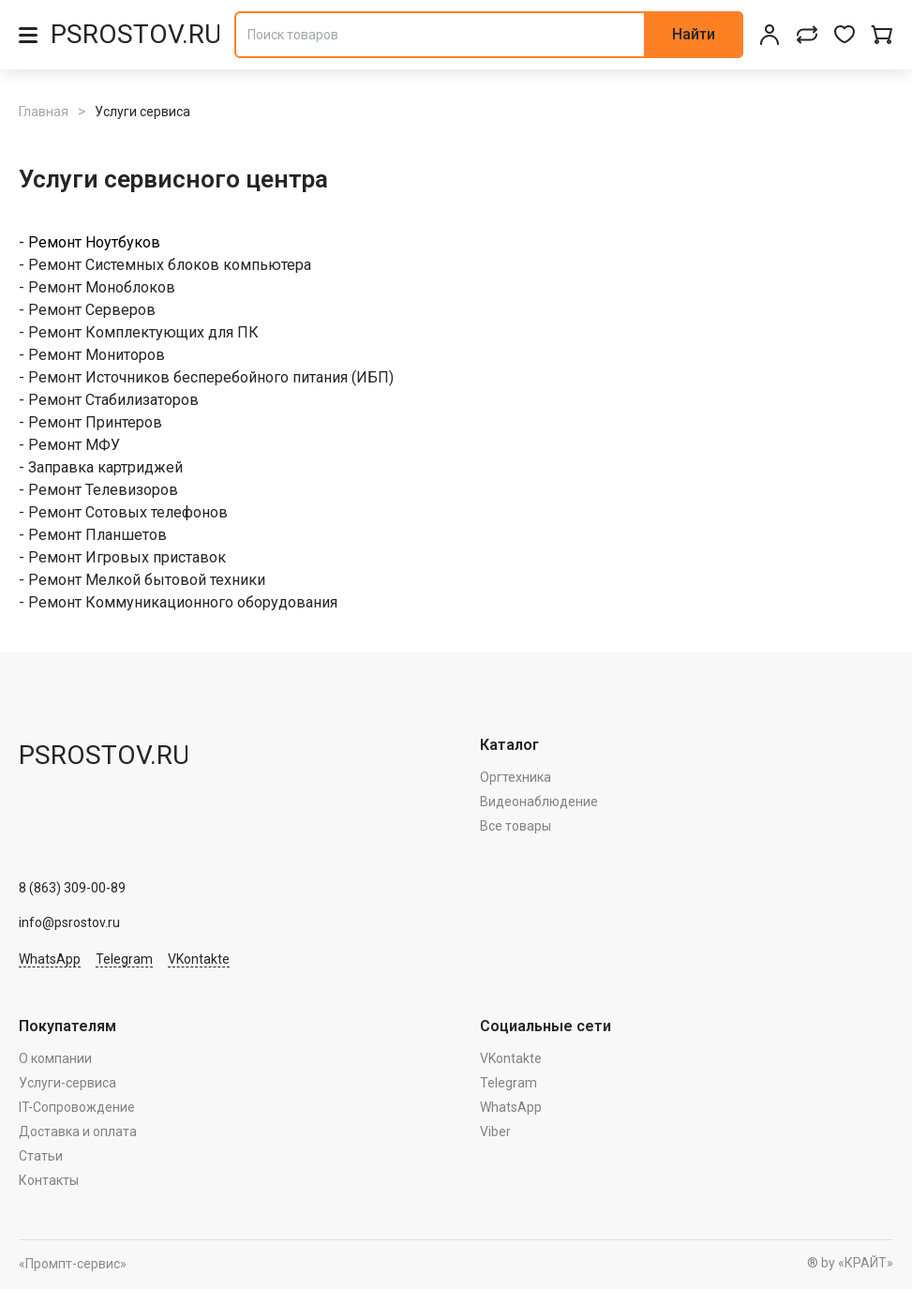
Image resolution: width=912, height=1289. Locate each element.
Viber (495, 1131)
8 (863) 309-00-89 (72, 887)
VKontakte (199, 959)
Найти (693, 34)
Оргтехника (515, 777)
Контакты (49, 1180)
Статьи (41, 1155)
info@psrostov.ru (69, 922)
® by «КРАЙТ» (850, 1262)
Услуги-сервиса (67, 1082)
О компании (55, 1058)
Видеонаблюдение (539, 801)
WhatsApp (50, 959)
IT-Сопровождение (77, 1107)
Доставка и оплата (78, 1131)
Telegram (124, 959)
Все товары (515, 825)
